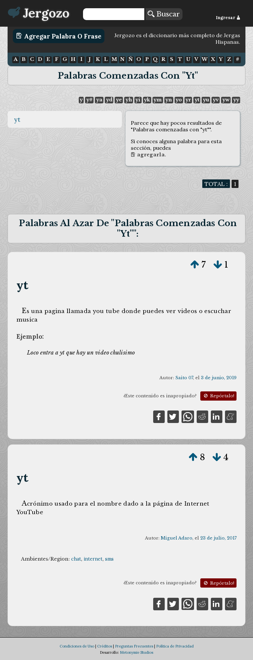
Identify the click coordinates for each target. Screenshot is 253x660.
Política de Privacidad (175, 646)
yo (179, 100)
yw (226, 100)
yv (216, 100)
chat (76, 559)
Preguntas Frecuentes (134, 646)
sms (109, 559)
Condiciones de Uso (77, 646)
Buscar (164, 14)
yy (236, 100)
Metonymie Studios (136, 652)
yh (129, 100)
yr (188, 100)
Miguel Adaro (176, 538)
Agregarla (148, 155)
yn (168, 100)
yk (147, 100)
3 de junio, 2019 (219, 377)
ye (119, 100)
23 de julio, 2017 (218, 538)
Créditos (104, 646)
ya (99, 100)
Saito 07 (184, 377)
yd (109, 100)
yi (137, 100)
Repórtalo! (218, 395)
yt (197, 100)
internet (93, 559)
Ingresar (228, 17)
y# (89, 100)
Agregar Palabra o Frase (58, 36)
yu (206, 100)
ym (158, 100)
